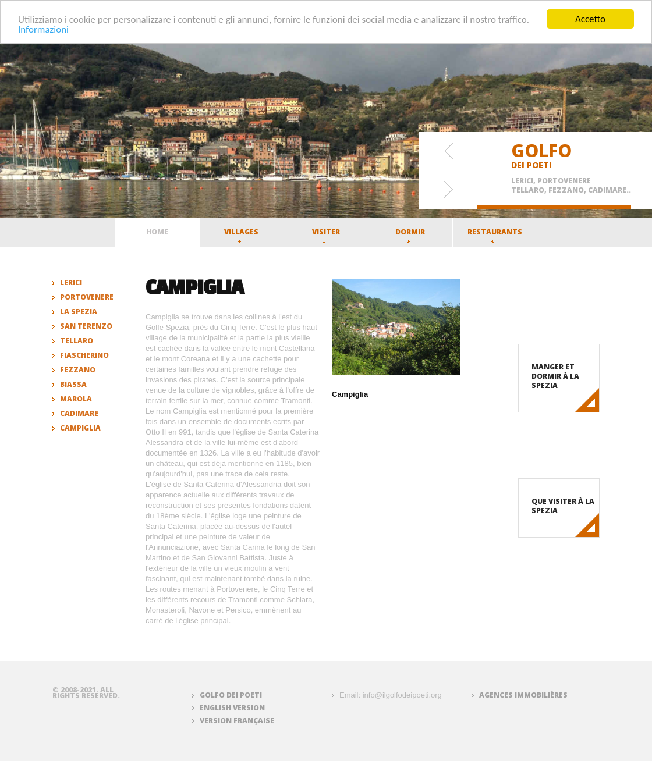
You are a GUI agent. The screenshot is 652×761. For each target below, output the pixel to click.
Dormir (410, 235)
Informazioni (43, 29)
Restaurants (494, 235)
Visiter (326, 235)
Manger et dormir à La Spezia (555, 376)
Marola (76, 399)
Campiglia (80, 428)
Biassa (73, 384)
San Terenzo (86, 326)
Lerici (71, 282)
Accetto (590, 19)
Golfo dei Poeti (231, 695)
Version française (237, 721)
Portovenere (87, 297)
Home (157, 232)
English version (232, 708)
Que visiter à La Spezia (562, 505)
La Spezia (78, 312)
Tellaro (76, 341)
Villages (241, 235)
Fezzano (77, 370)
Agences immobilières (523, 695)
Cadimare (79, 413)
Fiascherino (84, 355)
